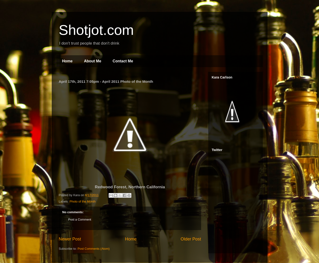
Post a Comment (79, 219)
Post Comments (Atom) (94, 248)
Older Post (191, 239)
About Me (92, 61)
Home (67, 61)
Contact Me (123, 61)
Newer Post (70, 239)
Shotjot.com (96, 30)
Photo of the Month (82, 201)
